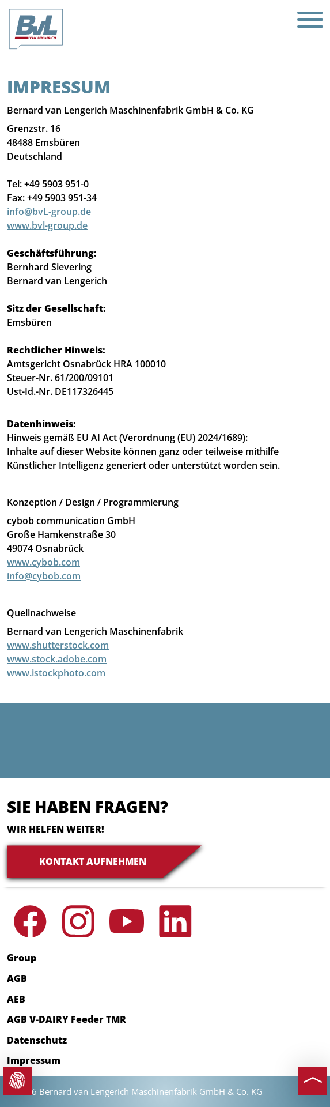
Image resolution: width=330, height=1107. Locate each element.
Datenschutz (37, 1040)
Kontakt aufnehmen (92, 861)
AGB (17, 978)
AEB (16, 999)
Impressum (33, 1060)
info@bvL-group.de (49, 211)
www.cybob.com (43, 562)
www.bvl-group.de (47, 225)
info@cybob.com (44, 576)
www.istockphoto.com (56, 673)
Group (21, 957)
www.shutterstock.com (58, 645)
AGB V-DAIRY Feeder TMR (66, 1019)
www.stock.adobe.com (57, 659)
